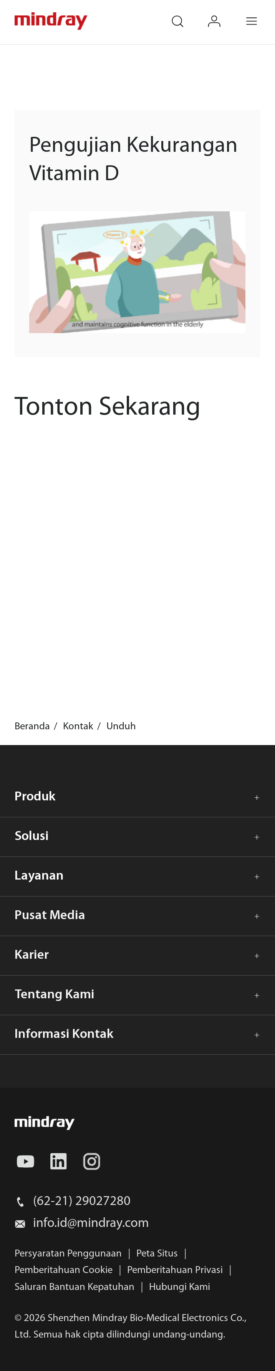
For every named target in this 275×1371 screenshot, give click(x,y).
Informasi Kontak (64, 1034)
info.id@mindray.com (91, 1223)
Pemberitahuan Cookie (64, 1270)
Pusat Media (50, 916)
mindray (52, 21)
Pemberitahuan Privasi (175, 1270)
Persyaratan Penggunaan (68, 1254)
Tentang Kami (54, 995)
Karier (32, 955)
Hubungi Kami (179, 1287)
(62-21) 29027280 (82, 1201)
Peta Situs (157, 1254)
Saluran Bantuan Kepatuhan (74, 1287)
